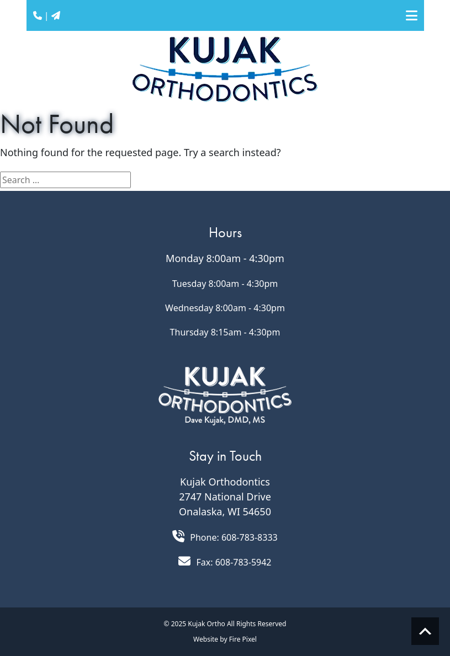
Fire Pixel (243, 639)
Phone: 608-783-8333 (233, 537)
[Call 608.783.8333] (178, 536)
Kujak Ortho (206, 623)
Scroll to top (425, 631)
